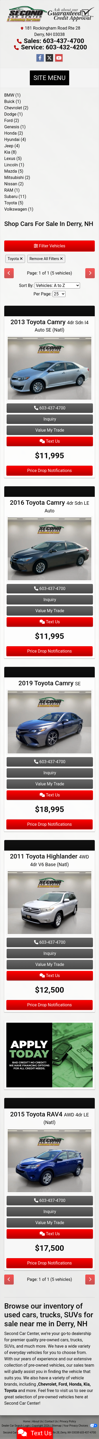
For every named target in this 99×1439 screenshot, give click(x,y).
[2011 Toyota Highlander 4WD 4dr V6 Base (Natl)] (49, 903)
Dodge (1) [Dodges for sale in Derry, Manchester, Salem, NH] (13, 114)
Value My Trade (49, 430)
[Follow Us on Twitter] (49, 58)
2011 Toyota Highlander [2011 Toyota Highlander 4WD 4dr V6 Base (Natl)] (49, 860)
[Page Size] (59, 294)
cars (64, 1339)
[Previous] (9, 273)
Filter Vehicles (49, 245)
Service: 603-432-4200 (54, 47)
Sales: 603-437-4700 (54, 41)
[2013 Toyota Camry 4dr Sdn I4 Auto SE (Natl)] (49, 368)
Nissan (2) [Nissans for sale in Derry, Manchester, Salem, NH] (13, 183)
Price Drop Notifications (49, 470)
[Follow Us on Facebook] (40, 58)
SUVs (9, 1346)
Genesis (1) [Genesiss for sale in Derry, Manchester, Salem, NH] (15, 126)
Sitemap (56, 1425)
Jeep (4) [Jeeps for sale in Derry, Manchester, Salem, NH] (12, 145)
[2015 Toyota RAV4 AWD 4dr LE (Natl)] (49, 1161)
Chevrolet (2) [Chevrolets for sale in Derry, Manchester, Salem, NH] (16, 107)
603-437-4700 (49, 408)
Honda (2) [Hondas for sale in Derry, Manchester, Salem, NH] (13, 133)
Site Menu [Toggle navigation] (50, 78)
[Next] (90, 273)
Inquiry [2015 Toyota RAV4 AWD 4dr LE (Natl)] (49, 1211)
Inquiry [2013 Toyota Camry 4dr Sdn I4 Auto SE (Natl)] (49, 419)
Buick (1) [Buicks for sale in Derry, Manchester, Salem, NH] (12, 101)
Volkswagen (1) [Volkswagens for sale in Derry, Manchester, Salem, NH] (18, 209)
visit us (66, 1390)
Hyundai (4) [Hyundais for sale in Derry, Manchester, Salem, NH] (15, 139)
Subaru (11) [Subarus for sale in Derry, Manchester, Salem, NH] (15, 196)
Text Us (50, 441)
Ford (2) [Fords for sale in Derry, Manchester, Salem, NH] (11, 120)
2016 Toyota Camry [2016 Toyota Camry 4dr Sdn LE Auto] (49, 506)
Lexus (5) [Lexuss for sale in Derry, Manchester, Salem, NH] (13, 158)
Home (26, 1421)
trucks (76, 1339)
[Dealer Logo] (49, 13)
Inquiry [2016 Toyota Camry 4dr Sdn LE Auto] (49, 599)
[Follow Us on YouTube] (59, 58)
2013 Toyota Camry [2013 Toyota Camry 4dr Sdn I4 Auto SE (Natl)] (50, 325)
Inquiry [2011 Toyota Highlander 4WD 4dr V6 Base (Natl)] (49, 953)
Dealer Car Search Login (16, 1425)
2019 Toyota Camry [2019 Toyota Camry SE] (49, 683)
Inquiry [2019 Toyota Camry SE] (49, 772)
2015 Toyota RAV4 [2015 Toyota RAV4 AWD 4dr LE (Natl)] (49, 1118)
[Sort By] (57, 285)
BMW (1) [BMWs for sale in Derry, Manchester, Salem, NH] (12, 95)
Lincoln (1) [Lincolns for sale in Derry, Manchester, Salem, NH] (14, 164)
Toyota (15, 259)
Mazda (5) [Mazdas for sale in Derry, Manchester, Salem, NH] (13, 171)
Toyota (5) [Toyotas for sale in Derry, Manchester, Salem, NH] (13, 202)
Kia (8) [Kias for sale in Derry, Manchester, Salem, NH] (10, 152)
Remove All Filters (46, 259)
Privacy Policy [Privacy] (68, 1421)
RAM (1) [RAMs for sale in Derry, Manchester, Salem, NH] (12, 190)
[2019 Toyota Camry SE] (49, 722)
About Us (37, 1421)
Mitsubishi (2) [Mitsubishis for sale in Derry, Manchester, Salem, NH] (17, 177)
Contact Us (51, 1421)
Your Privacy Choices (80, 1425)
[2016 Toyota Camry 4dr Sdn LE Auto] (49, 549)
